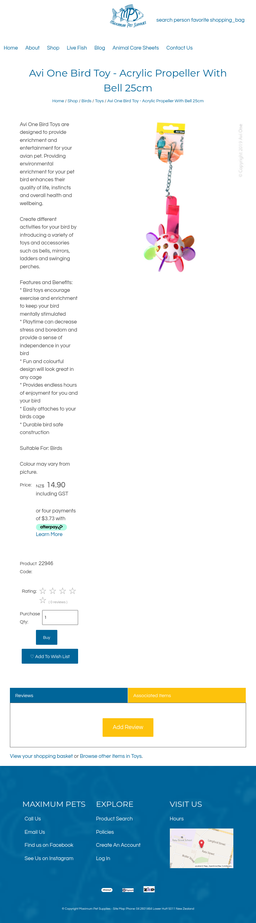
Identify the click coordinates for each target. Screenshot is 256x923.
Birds (86, 101)
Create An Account (118, 845)
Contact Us (179, 48)
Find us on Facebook (48, 845)
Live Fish (77, 48)
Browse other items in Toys (111, 756)
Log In (103, 858)
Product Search (114, 819)
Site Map (119, 908)
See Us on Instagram (48, 858)
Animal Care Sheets (136, 48)
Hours (177, 819)
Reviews (24, 695)
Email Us (34, 832)
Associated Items (152, 695)
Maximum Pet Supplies (94, 908)
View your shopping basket (41, 756)
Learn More (49, 534)
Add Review (128, 727)
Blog (100, 48)
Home (11, 48)
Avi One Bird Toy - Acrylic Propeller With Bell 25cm (155, 101)
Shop (53, 48)
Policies (105, 832)
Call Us (32, 819)
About (32, 48)
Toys (99, 101)
